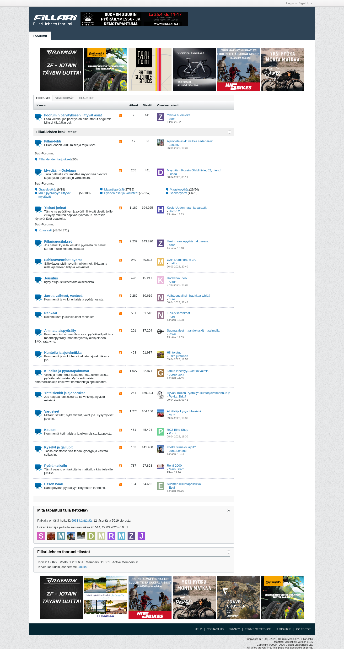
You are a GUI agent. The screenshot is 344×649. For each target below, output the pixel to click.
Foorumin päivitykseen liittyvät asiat (73, 115)
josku (172, 334)
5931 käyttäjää (81, 520)
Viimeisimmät (64, 98)
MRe (172, 415)
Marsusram (176, 469)
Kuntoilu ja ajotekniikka (62, 352)
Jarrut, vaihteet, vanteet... (64, 296)
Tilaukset (86, 98)
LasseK (174, 145)
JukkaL (83, 567)
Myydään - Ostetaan (60, 170)
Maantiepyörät (114, 189)
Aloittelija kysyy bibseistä (184, 411)
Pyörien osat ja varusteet (121, 193)
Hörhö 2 (174, 211)
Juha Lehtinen (178, 451)
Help (198, 629)
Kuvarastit (46, 230)
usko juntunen (178, 356)
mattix (173, 263)
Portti (172, 433)
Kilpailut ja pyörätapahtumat (66, 371)
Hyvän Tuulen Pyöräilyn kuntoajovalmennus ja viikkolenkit (206, 393)
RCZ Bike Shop (177, 429)
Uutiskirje (283, 629)
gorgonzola (176, 374)
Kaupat (49, 430)
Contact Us (215, 629)
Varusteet (51, 411)
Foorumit (40, 36)
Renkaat (50, 313)
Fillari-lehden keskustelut (56, 132)
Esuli (172, 487)
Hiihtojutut (174, 352)
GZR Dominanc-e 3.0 (181, 260)
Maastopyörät (179, 189)
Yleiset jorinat (55, 208)
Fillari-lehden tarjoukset (55, 159)
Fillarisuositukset (58, 241)
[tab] (43, 98)
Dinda (173, 174)
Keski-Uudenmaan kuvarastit (186, 207)
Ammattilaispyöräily (60, 331)
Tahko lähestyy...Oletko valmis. (188, 371)
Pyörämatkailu (55, 466)
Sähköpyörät (178, 193)
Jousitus (51, 278)
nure (172, 299)
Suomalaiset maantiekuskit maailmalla (193, 330)
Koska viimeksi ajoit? (181, 447)
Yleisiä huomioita (178, 115)
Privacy (234, 629)
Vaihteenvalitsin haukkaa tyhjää (188, 295)
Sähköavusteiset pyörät (63, 260)
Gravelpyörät (47, 189)
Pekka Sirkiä (177, 396)
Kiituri (173, 282)
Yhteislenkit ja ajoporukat (64, 393)
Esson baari (53, 484)
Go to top (303, 629)
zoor (172, 118)
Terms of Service (258, 629)
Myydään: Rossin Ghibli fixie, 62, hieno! (194, 170)
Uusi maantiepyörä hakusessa (187, 241)
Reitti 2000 (174, 465)
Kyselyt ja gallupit (58, 447)
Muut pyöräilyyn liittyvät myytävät (54, 194)
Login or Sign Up (299, 3)
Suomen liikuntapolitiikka (184, 484)
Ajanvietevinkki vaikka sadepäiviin (190, 141)
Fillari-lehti (52, 141)
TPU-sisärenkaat (178, 313)
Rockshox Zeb (177, 278)
